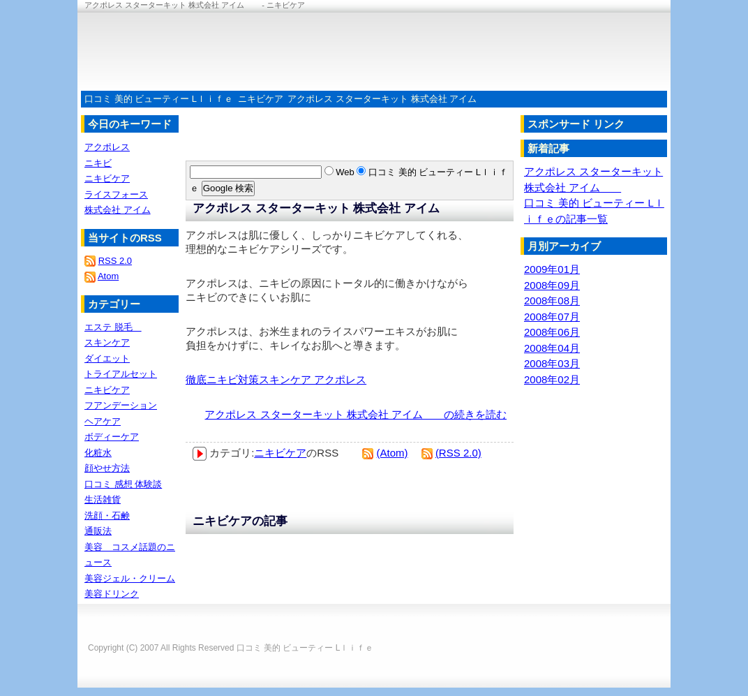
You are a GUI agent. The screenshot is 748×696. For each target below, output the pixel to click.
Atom (108, 276)
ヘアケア (102, 421)
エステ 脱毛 (113, 327)
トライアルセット (120, 374)
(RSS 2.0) (458, 453)
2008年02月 (552, 379)
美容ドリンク (111, 593)
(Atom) (392, 453)
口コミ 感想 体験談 (123, 484)
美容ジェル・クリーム (129, 578)
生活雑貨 (102, 499)
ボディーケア (111, 436)
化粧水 (98, 452)
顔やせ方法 (107, 468)
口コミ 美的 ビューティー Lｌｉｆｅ (158, 99)
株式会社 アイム (117, 210)
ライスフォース (116, 194)
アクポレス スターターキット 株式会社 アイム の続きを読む (355, 414)
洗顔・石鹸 (107, 515)
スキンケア (107, 342)
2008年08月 (552, 300)
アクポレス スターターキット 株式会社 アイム (391, 99)
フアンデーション (120, 405)
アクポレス (107, 147)
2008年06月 (552, 332)
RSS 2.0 (115, 261)
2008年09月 (552, 285)
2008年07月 (552, 317)
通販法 (98, 531)
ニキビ (98, 163)
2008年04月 (552, 348)
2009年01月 (552, 269)
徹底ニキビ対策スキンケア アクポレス (276, 379)
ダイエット (107, 358)
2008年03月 (552, 363)
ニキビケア (260, 99)
